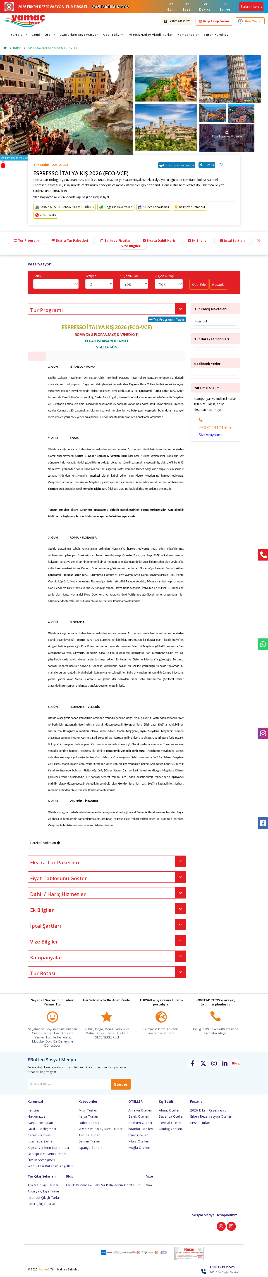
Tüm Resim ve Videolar (17, 157)
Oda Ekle (199, 285)
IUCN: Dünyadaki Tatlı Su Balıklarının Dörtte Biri (103, 1185)
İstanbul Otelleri (140, 1129)
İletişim (33, 1110)
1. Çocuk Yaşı (129, 276)
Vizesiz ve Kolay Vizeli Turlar (101, 1129)
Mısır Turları (88, 1110)
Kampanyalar (193, 35)
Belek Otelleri (138, 1116)
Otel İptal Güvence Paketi (47, 1154)
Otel (54, 35)
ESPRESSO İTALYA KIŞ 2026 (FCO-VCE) (52, 48)
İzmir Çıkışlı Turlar (41, 1203)
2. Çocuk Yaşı (164, 276)
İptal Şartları (234, 240)
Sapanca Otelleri (171, 1116)
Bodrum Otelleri (140, 1122)
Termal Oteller (170, 1122)
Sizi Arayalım (210, 434)
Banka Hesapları (40, 1122)
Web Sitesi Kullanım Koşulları (50, 1166)
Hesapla (219, 285)
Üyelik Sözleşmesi (42, 1160)
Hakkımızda (36, 1116)
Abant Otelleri (169, 1110)
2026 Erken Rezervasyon (83, 35)
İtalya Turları (88, 1116)
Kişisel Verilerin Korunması (48, 1147)
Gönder (121, 1084)
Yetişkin (90, 276)
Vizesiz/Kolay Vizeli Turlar (155, 35)
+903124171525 (215, 427)
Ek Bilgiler (199, 240)
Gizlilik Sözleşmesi (42, 1129)
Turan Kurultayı (221, 35)
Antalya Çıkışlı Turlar (43, 1191)
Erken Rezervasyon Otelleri (211, 1116)
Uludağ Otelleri (170, 1129)
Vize (149, 1185)
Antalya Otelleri (140, 1110)
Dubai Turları (89, 1122)
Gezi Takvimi (118, 35)
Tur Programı (25, 240)
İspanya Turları (90, 1147)
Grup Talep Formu (214, 21)
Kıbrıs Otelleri (138, 1141)
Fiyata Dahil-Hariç (160, 240)
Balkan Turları (89, 1141)
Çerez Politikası (40, 1135)
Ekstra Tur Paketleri (69, 240)
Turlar (17, 48)
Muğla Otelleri (139, 1147)
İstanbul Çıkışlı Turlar (44, 1197)
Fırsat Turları (200, 1122)
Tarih (37, 276)
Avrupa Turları (89, 1135)
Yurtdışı (23, 35)
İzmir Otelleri (138, 1135)
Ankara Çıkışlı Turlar (43, 1185)
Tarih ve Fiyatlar (115, 240)
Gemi (40, 35)
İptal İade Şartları (41, 1141)
